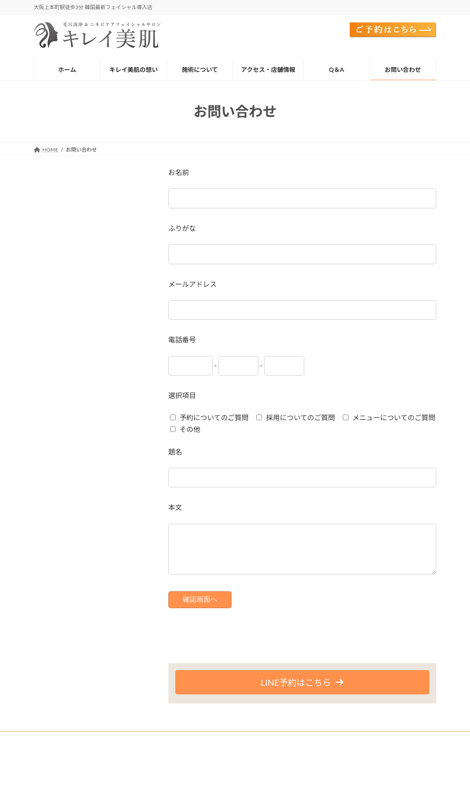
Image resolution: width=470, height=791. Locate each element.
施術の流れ (145, 748)
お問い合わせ (57, 753)
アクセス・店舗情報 (322, 748)
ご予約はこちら (379, 748)
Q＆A (95, 753)
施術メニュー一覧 (194, 748)
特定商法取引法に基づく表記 (219, 753)
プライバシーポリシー (144, 753)
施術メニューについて (257, 748)
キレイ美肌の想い (95, 748)
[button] (302, 691)
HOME (50, 748)
